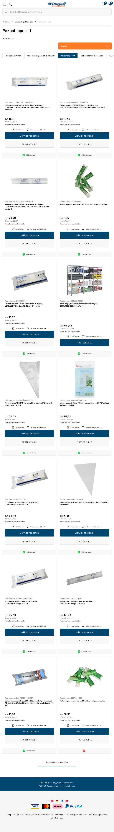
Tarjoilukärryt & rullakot (92, 55)
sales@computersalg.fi (91, 814)
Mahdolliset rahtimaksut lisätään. (15, 125)
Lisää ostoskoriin (29, 136)
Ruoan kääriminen (13, 55)
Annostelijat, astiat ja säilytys (41, 55)
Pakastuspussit (67, 55)
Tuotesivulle (29, 144)
